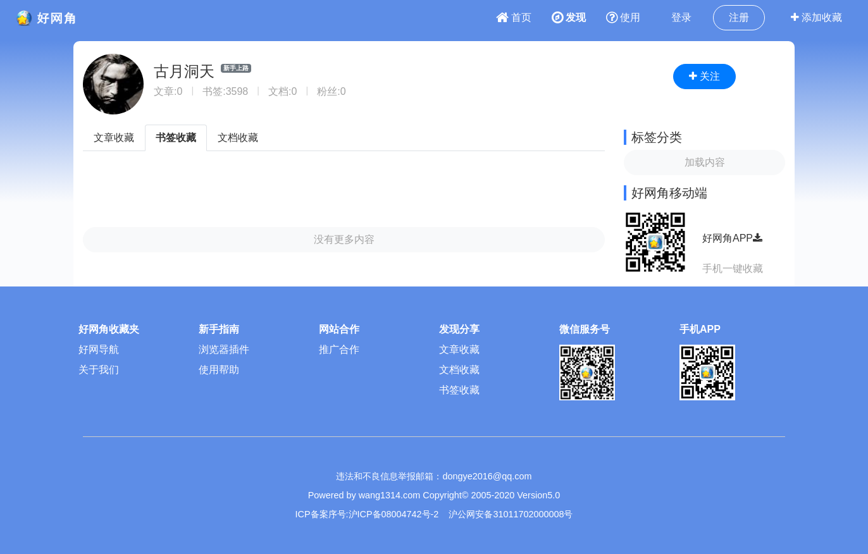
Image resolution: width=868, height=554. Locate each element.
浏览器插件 (224, 349)
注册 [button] (739, 17)
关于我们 (98, 369)
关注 (704, 76)
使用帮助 (219, 369)
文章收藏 (114, 137)
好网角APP (732, 238)
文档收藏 (238, 137)
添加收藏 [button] (816, 17)
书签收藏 (176, 137)
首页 (513, 17)
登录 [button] (681, 17)
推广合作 (339, 349)
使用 (623, 17)
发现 (569, 17)
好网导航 (98, 349)
